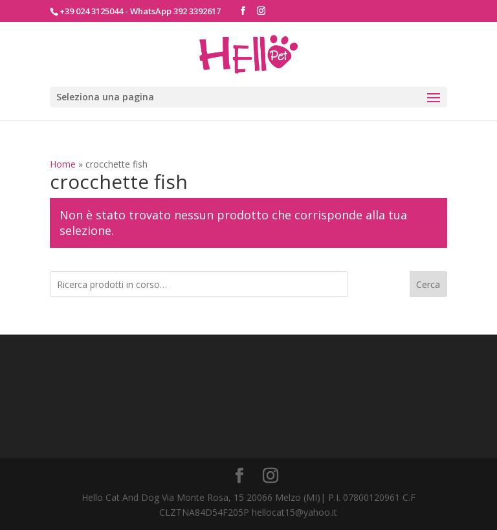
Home (63, 164)
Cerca (428, 284)
